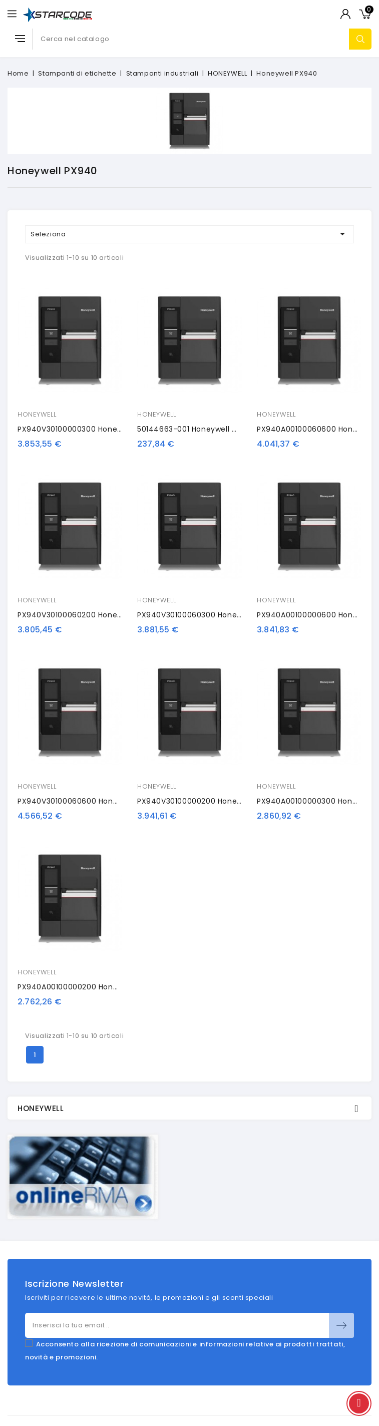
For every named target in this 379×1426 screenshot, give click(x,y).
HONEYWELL (37, 414)
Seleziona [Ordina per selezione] (189, 234)
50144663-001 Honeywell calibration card (215, 429)
